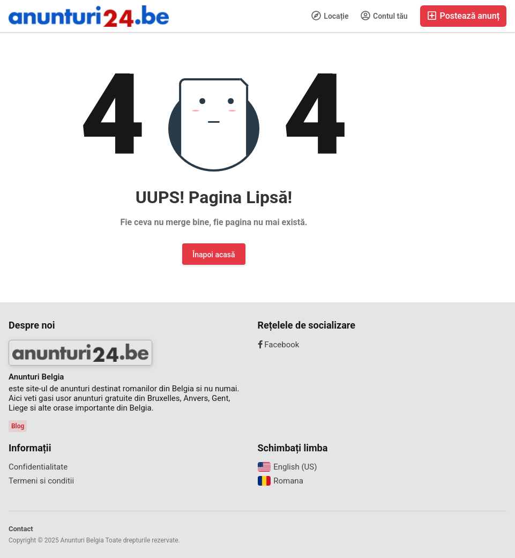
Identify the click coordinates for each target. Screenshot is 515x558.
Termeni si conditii (41, 481)
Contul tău (384, 15)
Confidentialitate (38, 467)
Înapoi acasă (213, 254)
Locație (330, 15)
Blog (17, 426)
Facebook (279, 344)
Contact (21, 529)
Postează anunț (463, 16)
